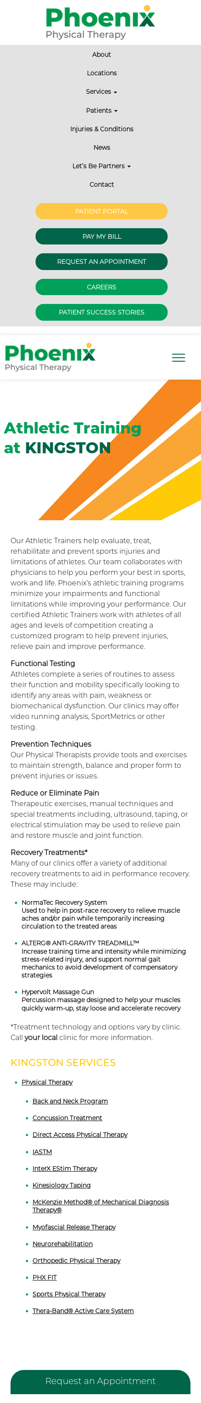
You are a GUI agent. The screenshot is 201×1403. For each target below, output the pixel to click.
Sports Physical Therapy (68, 1294)
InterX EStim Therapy (64, 1169)
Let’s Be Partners (101, 166)
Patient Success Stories (101, 312)
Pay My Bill (102, 237)
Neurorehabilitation (62, 1244)
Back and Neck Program (70, 1101)
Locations (102, 73)
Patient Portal (101, 211)
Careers (101, 287)
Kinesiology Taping (61, 1185)
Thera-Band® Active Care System (83, 1311)
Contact (102, 185)
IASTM (42, 1152)
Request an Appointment (101, 262)
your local (41, 1037)
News (101, 148)
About (101, 55)
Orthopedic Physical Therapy (76, 1261)
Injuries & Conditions (101, 129)
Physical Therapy (47, 1082)
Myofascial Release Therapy (73, 1227)
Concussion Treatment (67, 1118)
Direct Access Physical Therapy (79, 1135)
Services (101, 92)
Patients (102, 111)
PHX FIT (44, 1277)
